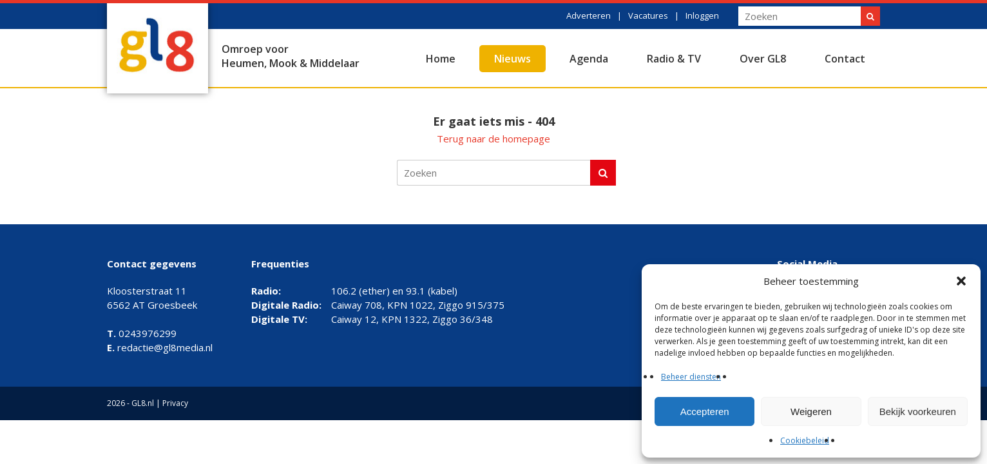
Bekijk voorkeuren (917, 411)
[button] (961, 281)
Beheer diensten (691, 376)
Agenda (589, 59)
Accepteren (704, 411)
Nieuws (512, 59)
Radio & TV (674, 59)
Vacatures (648, 15)
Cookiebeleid (804, 440)
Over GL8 (763, 59)
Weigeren (811, 411)
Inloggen (702, 15)
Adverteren (588, 15)
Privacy (175, 403)
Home (440, 59)
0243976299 (142, 333)
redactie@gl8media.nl (160, 347)
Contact (845, 59)
